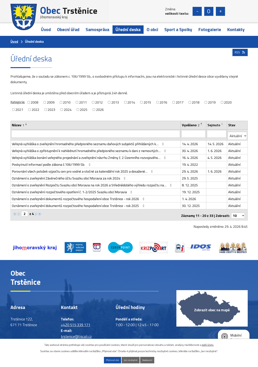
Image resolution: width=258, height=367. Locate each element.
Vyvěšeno (191, 125)
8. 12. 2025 (190, 183)
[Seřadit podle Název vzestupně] (26, 123)
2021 (19, 109)
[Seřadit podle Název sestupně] (26, 125)
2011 (83, 102)
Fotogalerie (209, 29)
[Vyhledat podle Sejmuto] (217, 133)
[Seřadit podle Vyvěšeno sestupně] (202, 125)
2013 (115, 102)
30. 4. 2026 (190, 148)
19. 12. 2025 (191, 189)
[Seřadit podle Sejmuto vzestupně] (223, 123)
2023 (51, 109)
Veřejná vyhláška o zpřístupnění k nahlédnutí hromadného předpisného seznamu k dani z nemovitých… (89, 148)
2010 (67, 102)
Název (18, 125)
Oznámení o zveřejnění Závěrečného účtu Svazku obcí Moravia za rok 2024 (69, 176)
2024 (68, 109)
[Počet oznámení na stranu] (238, 212)
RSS (239, 59)
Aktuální (234, 141)
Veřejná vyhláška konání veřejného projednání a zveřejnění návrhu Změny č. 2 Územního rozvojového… (89, 155)
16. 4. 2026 (190, 155)
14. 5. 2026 (216, 141)
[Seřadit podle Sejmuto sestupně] (223, 125)
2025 (84, 109)
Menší (197, 11)
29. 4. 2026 (190, 169)
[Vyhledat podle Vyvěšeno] (194, 133)
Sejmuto (214, 125)
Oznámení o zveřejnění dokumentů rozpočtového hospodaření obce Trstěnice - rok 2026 (79, 196)
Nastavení (153, 360)
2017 (179, 102)
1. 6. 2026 (215, 148)
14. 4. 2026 (190, 141)
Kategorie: (17, 102)
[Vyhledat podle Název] (95, 133)
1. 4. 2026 (189, 196)
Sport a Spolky (178, 29)
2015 (147, 102)
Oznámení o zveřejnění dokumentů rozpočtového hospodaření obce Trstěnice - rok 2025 (79, 203)
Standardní (208, 11)
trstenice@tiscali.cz (76, 332)
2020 (228, 102)
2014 (131, 102)
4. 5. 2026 (215, 155)
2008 (34, 102)
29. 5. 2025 (190, 176)
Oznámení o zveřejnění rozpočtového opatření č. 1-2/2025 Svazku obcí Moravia (73, 189)
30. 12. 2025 (191, 203)
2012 (99, 102)
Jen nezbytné (130, 360)
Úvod (46, 29)
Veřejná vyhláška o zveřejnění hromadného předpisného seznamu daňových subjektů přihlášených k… (88, 141)
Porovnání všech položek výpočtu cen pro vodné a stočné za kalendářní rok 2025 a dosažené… (83, 169)
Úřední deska (128, 29)
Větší (220, 11)
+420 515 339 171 (75, 321)
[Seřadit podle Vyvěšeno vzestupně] (202, 123)
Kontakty (236, 29)
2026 (100, 109)
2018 (195, 102)
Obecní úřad (68, 29)
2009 (51, 102)
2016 (163, 102)
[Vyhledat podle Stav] (237, 134)
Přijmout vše (106, 360)
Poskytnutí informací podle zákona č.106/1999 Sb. (52, 162)
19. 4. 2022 (190, 162)
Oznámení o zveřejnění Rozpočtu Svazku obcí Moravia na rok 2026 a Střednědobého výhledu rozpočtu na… (92, 183)
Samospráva (97, 29)
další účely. (208, 344)
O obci (152, 29)
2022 (35, 109)
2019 (212, 102)
